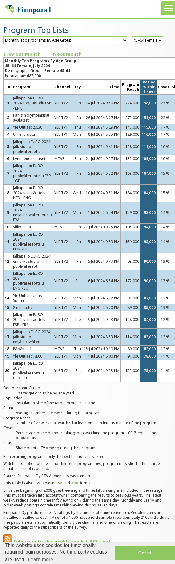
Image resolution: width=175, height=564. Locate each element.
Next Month (67, 54)
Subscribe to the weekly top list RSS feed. (57, 541)
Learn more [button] (40, 559)
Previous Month (22, 54)
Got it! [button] (144, 552)
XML (75, 483)
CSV (58, 483)
